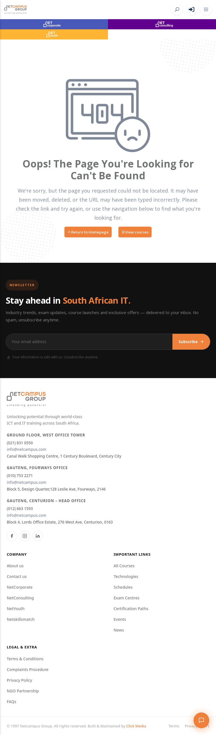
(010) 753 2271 (20, 475)
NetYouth (15, 608)
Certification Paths (131, 608)
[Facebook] (12, 536)
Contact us (17, 576)
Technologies (126, 576)
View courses (135, 232)
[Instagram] (25, 536)
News (119, 630)
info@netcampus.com (26, 449)
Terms (173, 726)
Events (120, 619)
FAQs (11, 701)
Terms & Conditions (25, 658)
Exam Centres (127, 598)
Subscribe (191, 341)
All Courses (124, 565)
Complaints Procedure (27, 669)
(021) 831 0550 (20, 442)
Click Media (136, 726)
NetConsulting (20, 598)
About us (15, 565)
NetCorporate (20, 587)
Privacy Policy (19, 680)
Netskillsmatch (21, 619)
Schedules (123, 587)
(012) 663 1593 (20, 508)
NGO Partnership (23, 691)
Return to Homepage (88, 232)
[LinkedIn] (38, 536)
